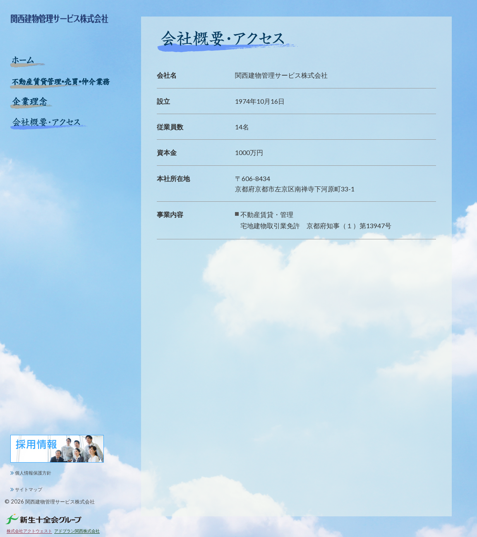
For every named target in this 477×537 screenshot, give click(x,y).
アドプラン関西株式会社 (77, 530)
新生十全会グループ (43, 519)
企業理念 (31, 103)
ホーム (28, 61)
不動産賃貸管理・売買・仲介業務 (61, 82)
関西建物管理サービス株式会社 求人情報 (57, 449)
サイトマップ (28, 489)
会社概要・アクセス (49, 123)
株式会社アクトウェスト (29, 530)
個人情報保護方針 (33, 472)
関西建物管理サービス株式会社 (60, 501)
